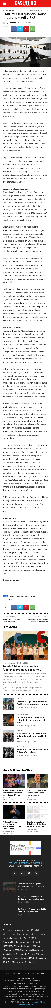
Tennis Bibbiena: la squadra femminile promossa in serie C (22, 668)
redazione (12, 23)
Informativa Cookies (25, 1005)
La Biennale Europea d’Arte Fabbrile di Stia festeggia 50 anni (31, 720)
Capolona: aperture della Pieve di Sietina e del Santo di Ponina (37, 824)
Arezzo (12, 596)
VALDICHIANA (29, 973)
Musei (33, 596)
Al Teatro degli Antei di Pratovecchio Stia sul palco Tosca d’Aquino (13, 792)
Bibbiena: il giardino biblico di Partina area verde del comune (32, 703)
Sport (4, 663)
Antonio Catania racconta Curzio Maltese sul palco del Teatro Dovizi (12, 825)
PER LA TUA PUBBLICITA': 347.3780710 (25, 863)
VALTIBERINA (42, 973)
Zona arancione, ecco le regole (16, 930)
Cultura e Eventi (8, 10)
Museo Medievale (9, 600)
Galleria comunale (23, 596)
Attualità (20, 699)
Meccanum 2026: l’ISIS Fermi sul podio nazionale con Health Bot (32, 736)
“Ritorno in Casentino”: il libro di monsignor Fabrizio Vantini (37, 792)
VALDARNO (17, 973)
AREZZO (7, 973)
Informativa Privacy (38, 1002)
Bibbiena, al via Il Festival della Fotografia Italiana (32, 750)
